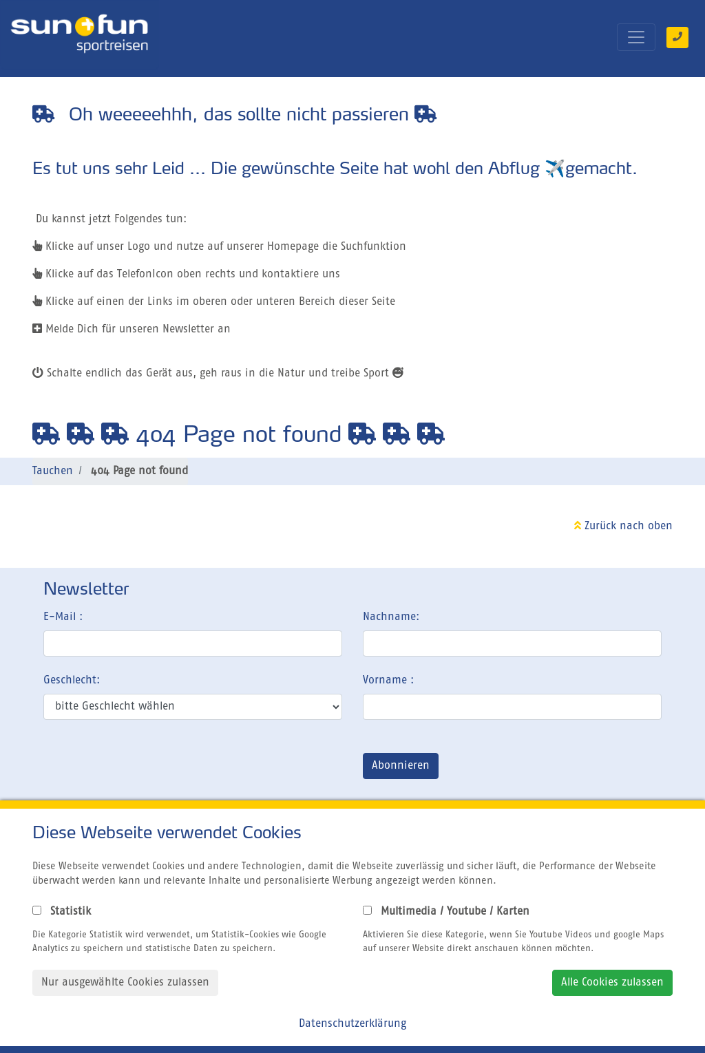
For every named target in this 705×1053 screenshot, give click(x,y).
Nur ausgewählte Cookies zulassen (125, 982)
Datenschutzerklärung (352, 1024)
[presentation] (148, 769)
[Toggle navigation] (636, 37)
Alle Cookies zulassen (612, 982)
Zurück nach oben (623, 526)
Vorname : (388, 680)
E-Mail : (63, 617)
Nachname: (391, 617)
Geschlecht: (71, 680)
